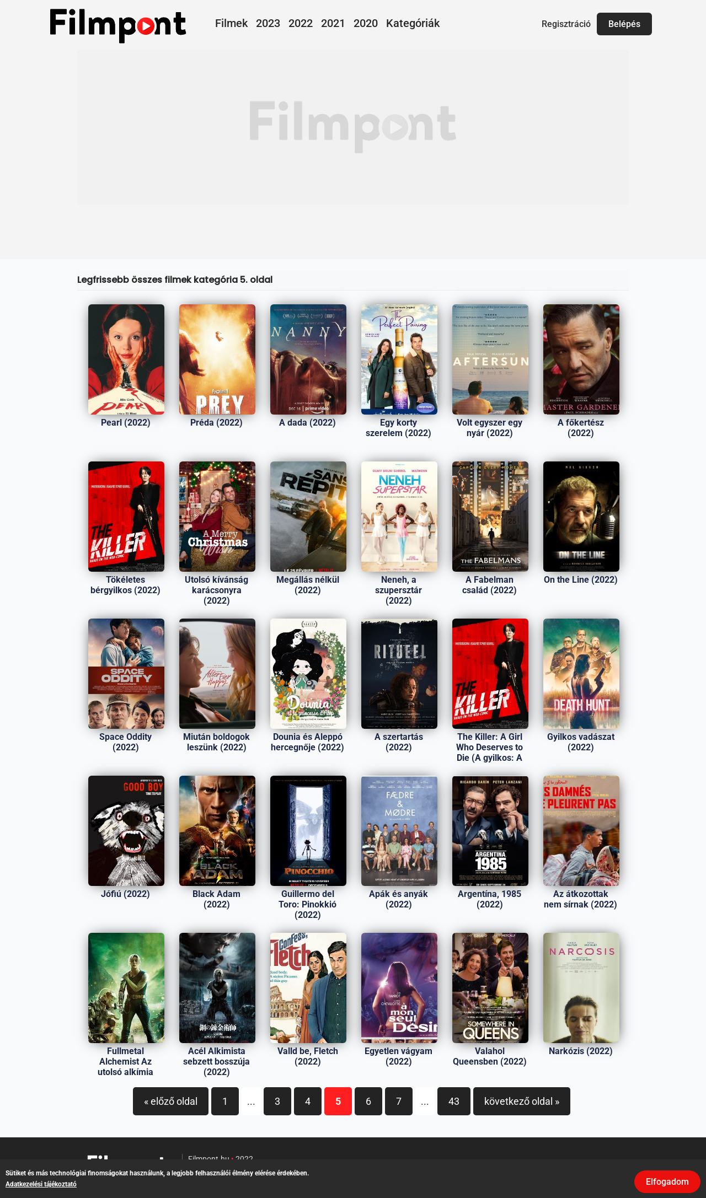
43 (453, 1101)
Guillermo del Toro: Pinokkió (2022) (307, 904)
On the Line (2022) (581, 579)
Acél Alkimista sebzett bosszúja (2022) (216, 1061)
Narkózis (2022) (581, 1051)
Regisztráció (566, 24)
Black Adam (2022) (216, 899)
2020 (366, 23)
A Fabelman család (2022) (489, 584)
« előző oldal (170, 1101)
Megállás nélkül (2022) (307, 584)
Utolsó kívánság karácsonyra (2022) (216, 590)
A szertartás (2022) (399, 742)
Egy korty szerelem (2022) (398, 427)
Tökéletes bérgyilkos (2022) (125, 584)
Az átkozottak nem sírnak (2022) (580, 899)
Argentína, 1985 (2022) (489, 899)
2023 (268, 23)
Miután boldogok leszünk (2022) (216, 742)
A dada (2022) (307, 422)
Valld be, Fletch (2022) (307, 1056)
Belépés (624, 24)
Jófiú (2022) (125, 894)
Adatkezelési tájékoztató (41, 1184)
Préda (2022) (216, 422)
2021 (333, 23)
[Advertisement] (353, 127)
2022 (300, 23)
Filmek (231, 23)
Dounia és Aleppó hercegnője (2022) (307, 742)
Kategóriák (413, 23)
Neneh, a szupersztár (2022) (398, 590)
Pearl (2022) (126, 422)
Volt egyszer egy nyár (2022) (489, 427)
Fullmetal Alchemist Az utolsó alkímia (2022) (125, 1067)
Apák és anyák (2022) (398, 899)
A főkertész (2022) (581, 427)
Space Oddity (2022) (125, 742)
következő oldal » (521, 1101)
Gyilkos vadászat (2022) (580, 742)
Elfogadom (667, 1181)
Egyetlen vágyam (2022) (398, 1056)
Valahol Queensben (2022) (490, 1056)
